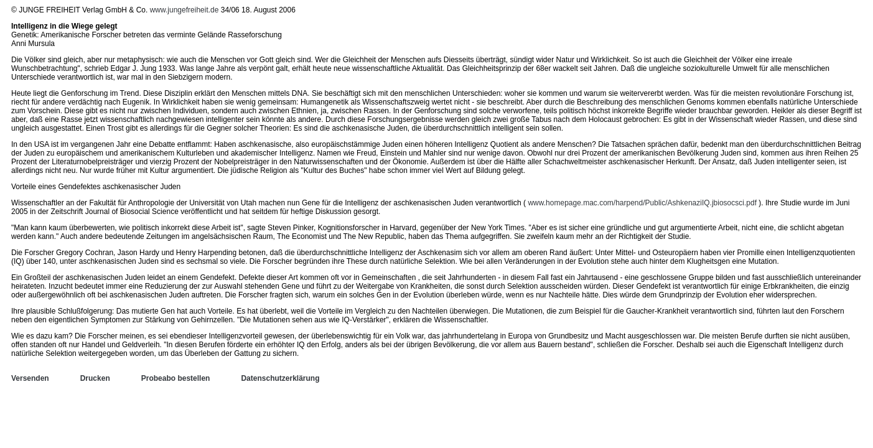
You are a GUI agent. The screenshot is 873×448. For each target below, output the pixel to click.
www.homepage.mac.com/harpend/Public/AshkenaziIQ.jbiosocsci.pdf (642, 202)
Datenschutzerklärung (280, 378)
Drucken (95, 378)
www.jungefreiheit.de (184, 10)
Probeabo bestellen (175, 378)
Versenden (30, 378)
